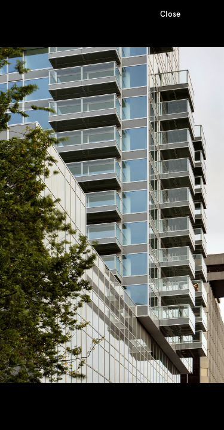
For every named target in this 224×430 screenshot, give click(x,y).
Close (170, 14)
